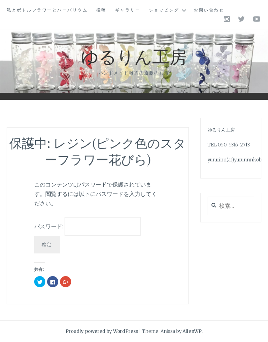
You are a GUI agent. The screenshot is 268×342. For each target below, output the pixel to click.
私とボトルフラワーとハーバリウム (47, 10)
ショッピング (164, 10)
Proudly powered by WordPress (102, 331)
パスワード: (87, 226)
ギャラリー (128, 10)
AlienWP (192, 331)
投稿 (101, 10)
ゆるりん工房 (134, 56)
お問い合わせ (209, 10)
